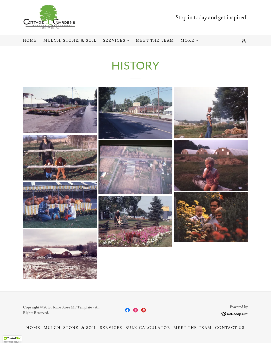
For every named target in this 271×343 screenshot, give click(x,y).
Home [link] (30, 40)
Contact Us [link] (230, 327)
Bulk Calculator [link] (148, 327)
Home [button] (33, 327)
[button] (116, 40)
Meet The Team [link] (155, 40)
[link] (50, 16)
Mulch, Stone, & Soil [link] (69, 40)
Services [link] (111, 327)
